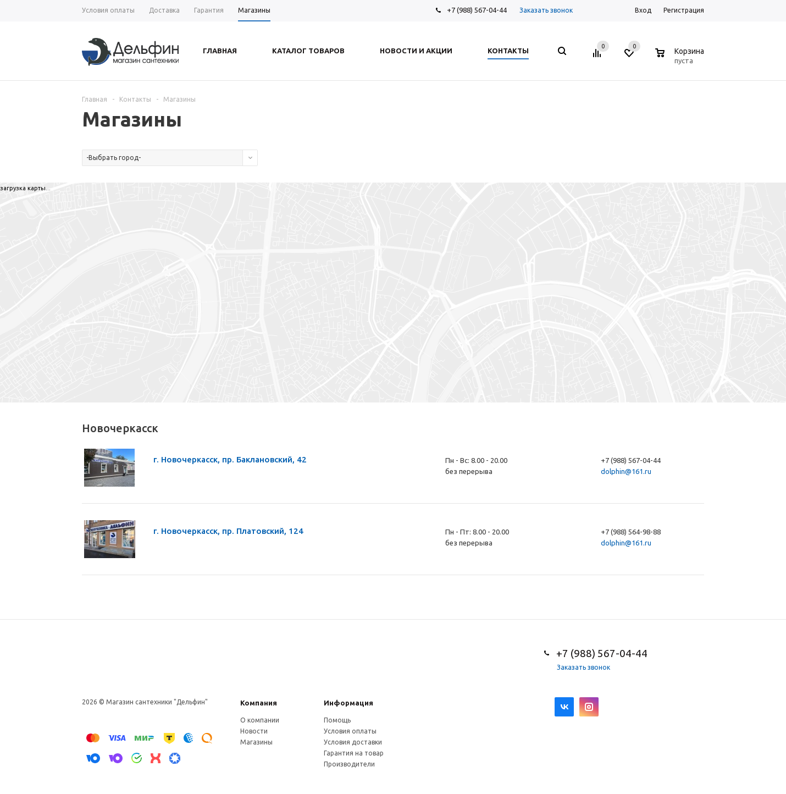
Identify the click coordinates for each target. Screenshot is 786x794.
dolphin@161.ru (626, 471)
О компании (259, 720)
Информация (348, 703)
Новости (254, 731)
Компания (258, 703)
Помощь (337, 720)
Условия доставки (353, 742)
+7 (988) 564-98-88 (631, 532)
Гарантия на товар (354, 753)
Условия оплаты (350, 731)
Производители (349, 764)
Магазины (256, 742)
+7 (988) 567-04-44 (477, 10)
